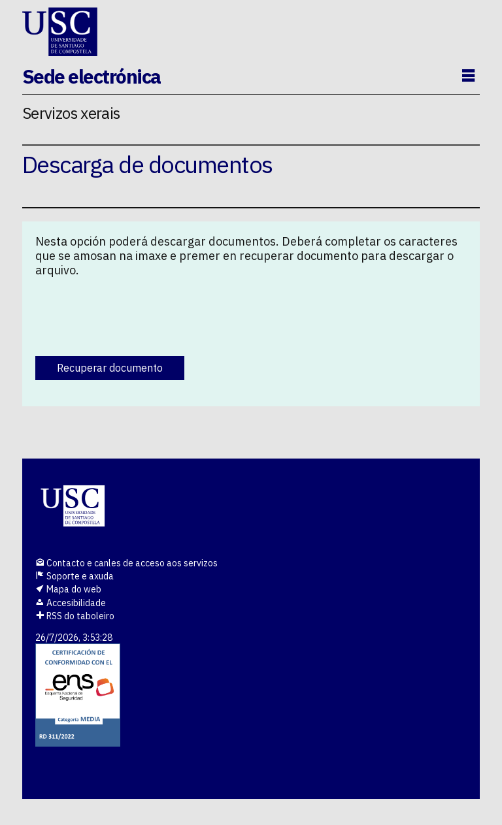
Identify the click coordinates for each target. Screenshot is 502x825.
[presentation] (134, 313)
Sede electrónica (91, 76)
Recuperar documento (110, 367)
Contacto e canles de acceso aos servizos (126, 563)
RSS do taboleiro (74, 616)
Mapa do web (68, 589)
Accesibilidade (70, 603)
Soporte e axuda (74, 576)
